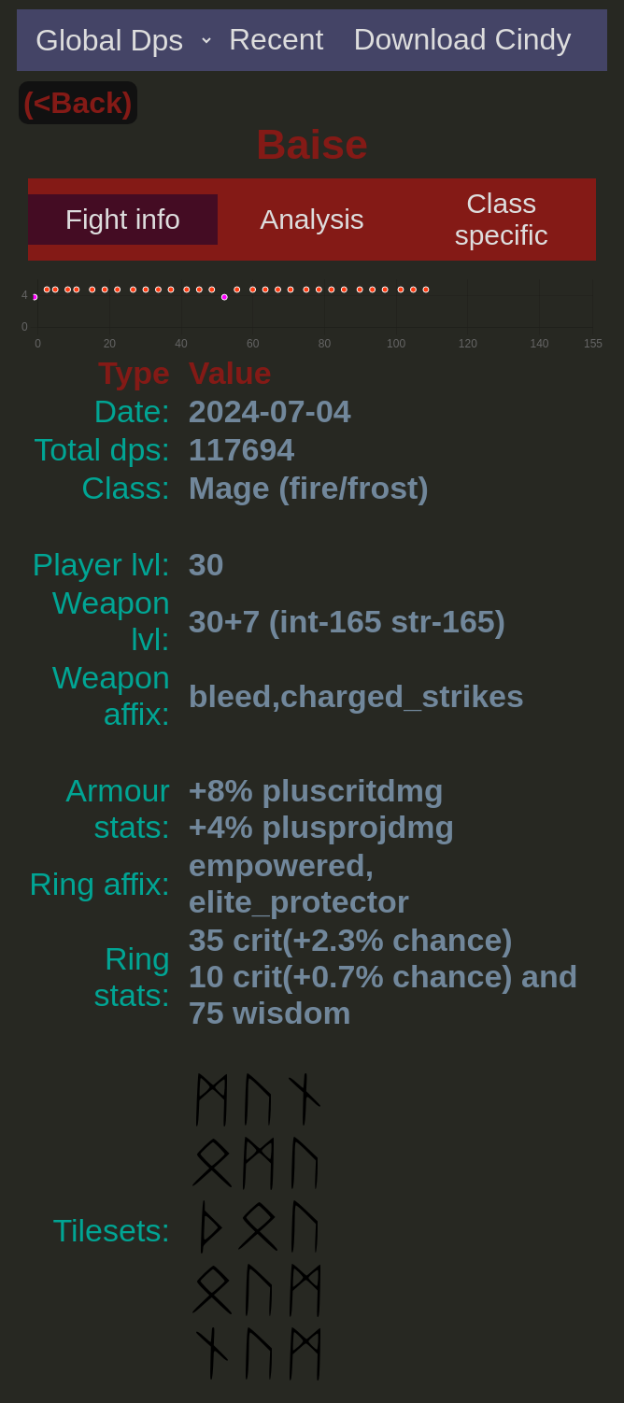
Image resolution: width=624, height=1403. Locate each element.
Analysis (312, 219)
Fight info (122, 219)
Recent (276, 39)
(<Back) (78, 103)
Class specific (501, 219)
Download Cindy (462, 39)
